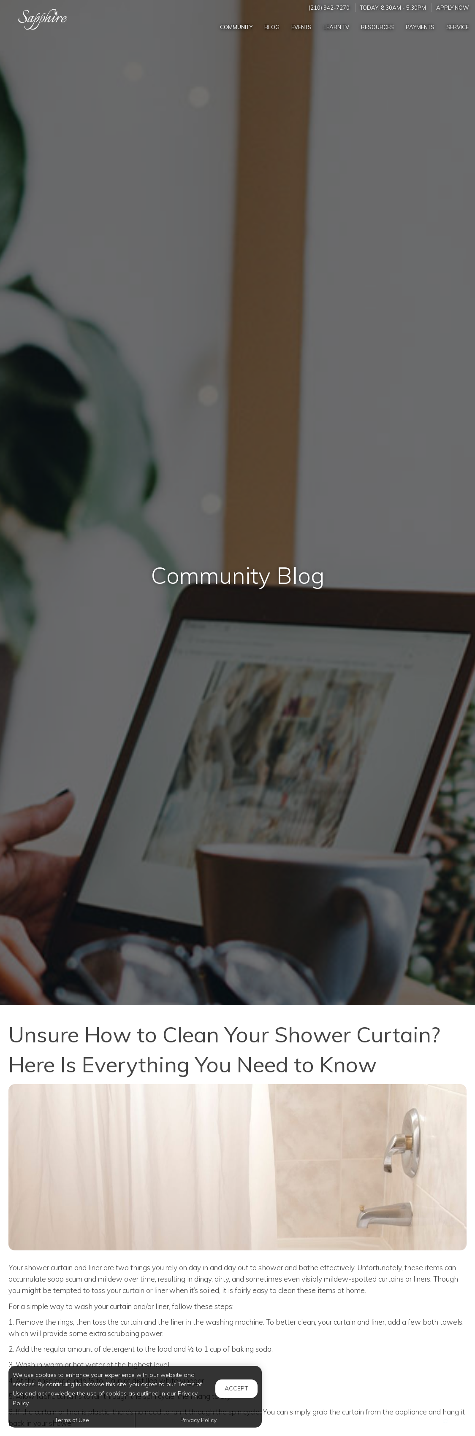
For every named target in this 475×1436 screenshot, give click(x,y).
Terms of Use (71, 1419)
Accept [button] (236, 1388)
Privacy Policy (198, 1419)
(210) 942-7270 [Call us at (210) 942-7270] (329, 7)
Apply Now (452, 7)
